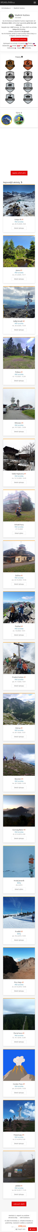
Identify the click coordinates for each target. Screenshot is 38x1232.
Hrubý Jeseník (19, 881)
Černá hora (18, 1033)
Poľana (17, 372)
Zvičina (17, 575)
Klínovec (18, 423)
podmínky (8, 1223)
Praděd (18, 931)
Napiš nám (20, 1229)
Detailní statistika (19, 40)
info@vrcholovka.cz (26, 1221)
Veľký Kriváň (17, 321)
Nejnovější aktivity (13, 182)
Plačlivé (18, 626)
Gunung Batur (17, 830)
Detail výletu (19, 533)
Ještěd (18, 1186)
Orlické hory (19, 525)
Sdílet (32, 1229)
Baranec (18, 779)
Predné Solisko (18, 677)
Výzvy (19, 113)
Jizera (18, 270)
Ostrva (17, 728)
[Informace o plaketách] (22, 57)
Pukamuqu (18, 1135)
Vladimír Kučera (19, 8)
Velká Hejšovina (18, 474)
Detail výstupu (19, 228)
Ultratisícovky (12, 1218)
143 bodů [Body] (18, 17)
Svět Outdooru (25, 1218)
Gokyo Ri (16, 29)
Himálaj (22, 29)
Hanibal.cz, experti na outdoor (19, 1215)
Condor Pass (18, 1084)
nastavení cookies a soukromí (23, 1223)
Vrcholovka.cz (6, 8)
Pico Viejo (18, 982)
